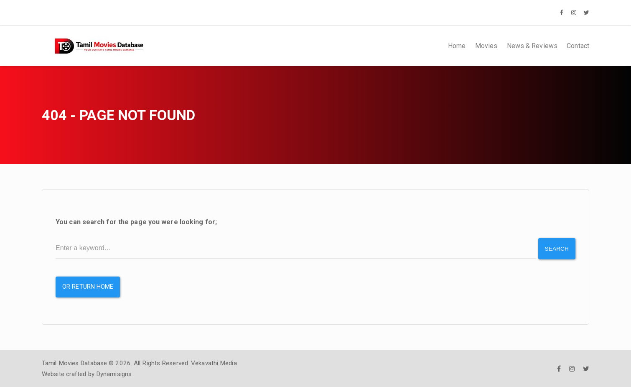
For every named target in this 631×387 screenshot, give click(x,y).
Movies (486, 46)
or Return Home (87, 286)
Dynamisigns (114, 373)
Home (457, 46)
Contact (578, 46)
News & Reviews (532, 46)
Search (556, 248)
